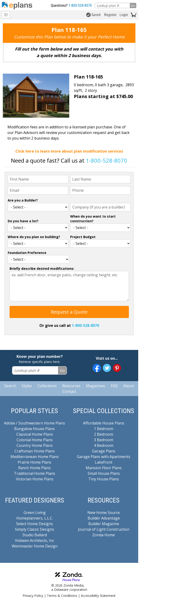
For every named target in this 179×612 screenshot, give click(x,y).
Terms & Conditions (62, 595)
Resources (71, 385)
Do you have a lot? (23, 221)
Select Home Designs (34, 523)
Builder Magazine (103, 523)
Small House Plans (104, 473)
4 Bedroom (103, 445)
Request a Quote (69, 312)
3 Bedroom (103, 439)
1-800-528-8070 (80, 5)
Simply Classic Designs (34, 529)
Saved (93, 15)
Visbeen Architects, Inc (34, 540)
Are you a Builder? (23, 200)
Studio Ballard (34, 534)
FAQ (114, 385)
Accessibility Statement (98, 595)
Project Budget (83, 237)
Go (133, 5)
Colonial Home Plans (35, 439)
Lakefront (103, 462)
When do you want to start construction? (93, 218)
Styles (27, 385)
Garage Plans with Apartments (103, 456)
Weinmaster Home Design (35, 546)
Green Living (35, 512)
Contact (69, 391)
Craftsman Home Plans (34, 451)
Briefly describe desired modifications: (42, 268)
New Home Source (103, 512)
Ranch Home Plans (34, 467)
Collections (47, 385)
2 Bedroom (103, 434)
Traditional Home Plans (34, 473)
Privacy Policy (33, 595)
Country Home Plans (35, 445)
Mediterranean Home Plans (34, 456)
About (128, 385)
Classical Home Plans (34, 434)
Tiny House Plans (103, 479)
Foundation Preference (27, 252)
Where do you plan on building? (34, 237)
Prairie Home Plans (34, 462)
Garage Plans (103, 451)
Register (110, 15)
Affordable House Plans (103, 423)
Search (10, 385)
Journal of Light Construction (103, 529)
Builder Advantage (104, 518)
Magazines (95, 385)
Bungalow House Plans (34, 428)
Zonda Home (103, 534)
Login (124, 15)
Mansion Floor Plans (104, 467)
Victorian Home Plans (34, 479)
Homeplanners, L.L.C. (34, 518)
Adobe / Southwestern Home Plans (34, 423)
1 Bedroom (103, 428)
